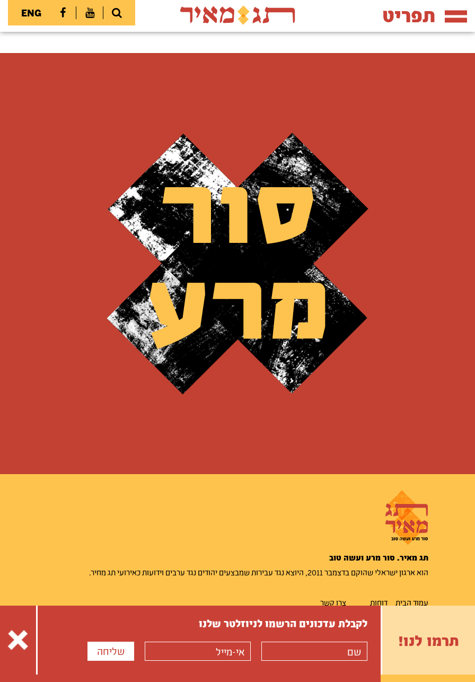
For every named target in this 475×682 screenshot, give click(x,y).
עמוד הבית (411, 602)
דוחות (379, 602)
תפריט (424, 15)
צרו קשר (333, 602)
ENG (31, 12)
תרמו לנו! (428, 640)
